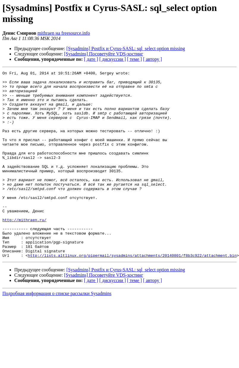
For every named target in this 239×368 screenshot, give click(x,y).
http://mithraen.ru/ (24, 250)
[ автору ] (152, 59)
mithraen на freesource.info (63, 33)
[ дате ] (91, 59)
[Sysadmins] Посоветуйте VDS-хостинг (103, 53)
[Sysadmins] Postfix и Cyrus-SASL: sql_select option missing (125, 48)
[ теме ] (134, 59)
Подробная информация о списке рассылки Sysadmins (56, 330)
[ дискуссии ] (112, 59)
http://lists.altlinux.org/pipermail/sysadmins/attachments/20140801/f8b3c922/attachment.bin (132, 292)
